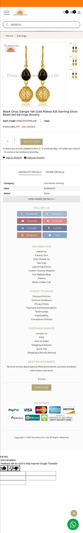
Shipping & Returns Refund (42, 352)
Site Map (41, 263)
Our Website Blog (41, 274)
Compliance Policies (41, 319)
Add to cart (31, 141)
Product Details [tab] (30, 172)
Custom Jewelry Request (41, 270)
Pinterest (55, 220)
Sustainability (41, 315)
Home (9, 35)
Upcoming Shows (41, 266)
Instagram (54, 213)
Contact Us (41, 333)
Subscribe (41, 387)
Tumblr (54, 228)
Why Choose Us (41, 259)
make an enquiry (34, 157)
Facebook (29, 213)
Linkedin (29, 228)
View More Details (41, 199)
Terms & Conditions (41, 300)
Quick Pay (41, 348)
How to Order (41, 341)
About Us (41, 251)
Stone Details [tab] (55, 172)
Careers (42, 278)
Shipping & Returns (41, 345)
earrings (21, 35)
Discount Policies (41, 296)
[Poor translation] (14, 468)
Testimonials (41, 311)
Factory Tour (41, 255)
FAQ (41, 337)
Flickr (55, 235)
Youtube (29, 220)
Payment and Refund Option (41, 307)
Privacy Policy (41, 304)
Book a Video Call (41, 282)
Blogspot (29, 235)
